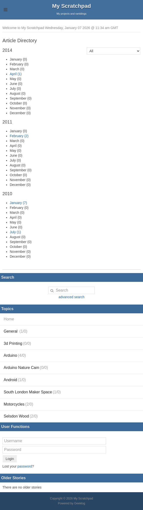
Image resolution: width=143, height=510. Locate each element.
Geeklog (79, 503)
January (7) (18, 203)
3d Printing (17, 343)
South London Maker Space (32, 392)
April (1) (16, 74)
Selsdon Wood (21, 416)
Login (10, 459)
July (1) (15, 232)
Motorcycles (18, 404)
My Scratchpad (71, 6)
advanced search (71, 297)
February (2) (19, 136)
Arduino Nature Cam (26, 368)
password (24, 466)
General (15, 331)
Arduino (15, 355)
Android (15, 380)
